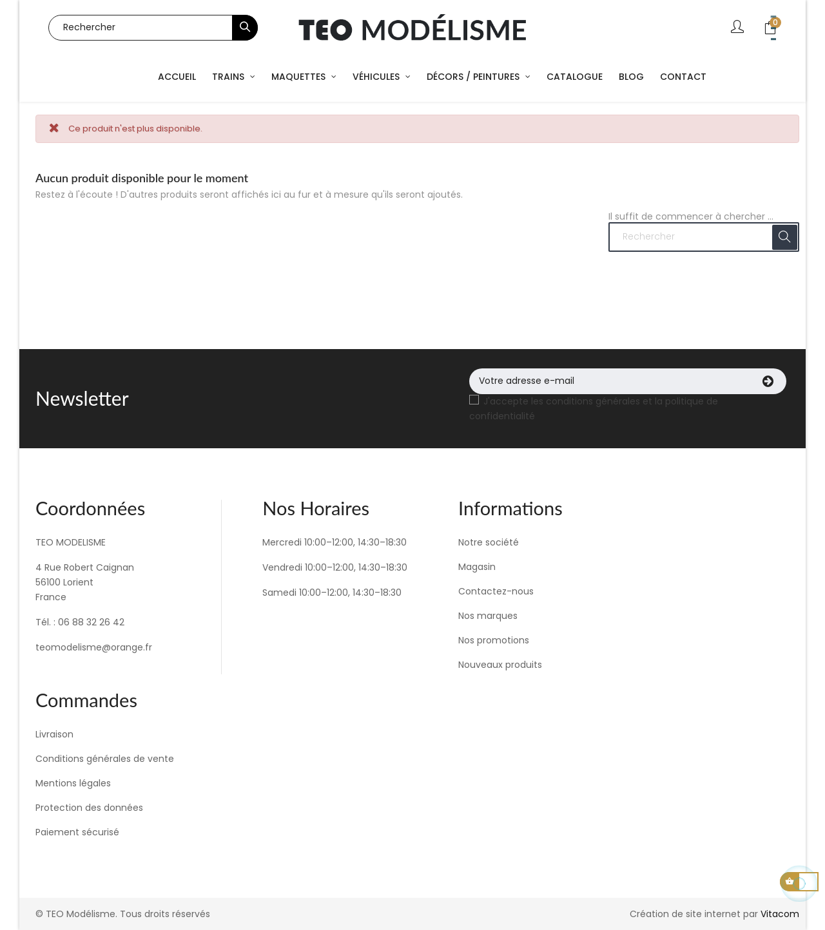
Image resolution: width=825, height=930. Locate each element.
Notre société (488, 542)
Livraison (54, 734)
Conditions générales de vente (104, 758)
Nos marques (488, 615)
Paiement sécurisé (77, 832)
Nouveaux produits (500, 664)
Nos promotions (493, 640)
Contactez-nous (496, 591)
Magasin (477, 566)
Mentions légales (73, 783)
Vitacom (780, 913)
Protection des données (89, 807)
